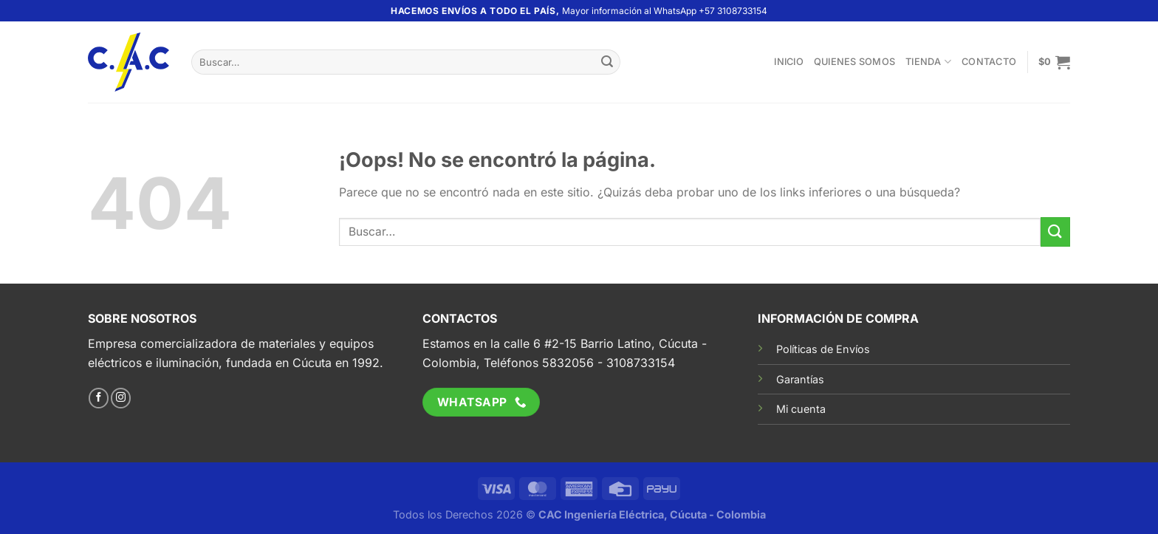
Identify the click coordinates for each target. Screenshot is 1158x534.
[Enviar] (607, 62)
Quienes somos (854, 61)
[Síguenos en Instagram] (121, 398)
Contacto (989, 61)
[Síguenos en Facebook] (99, 398)
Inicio (789, 61)
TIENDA (928, 62)
